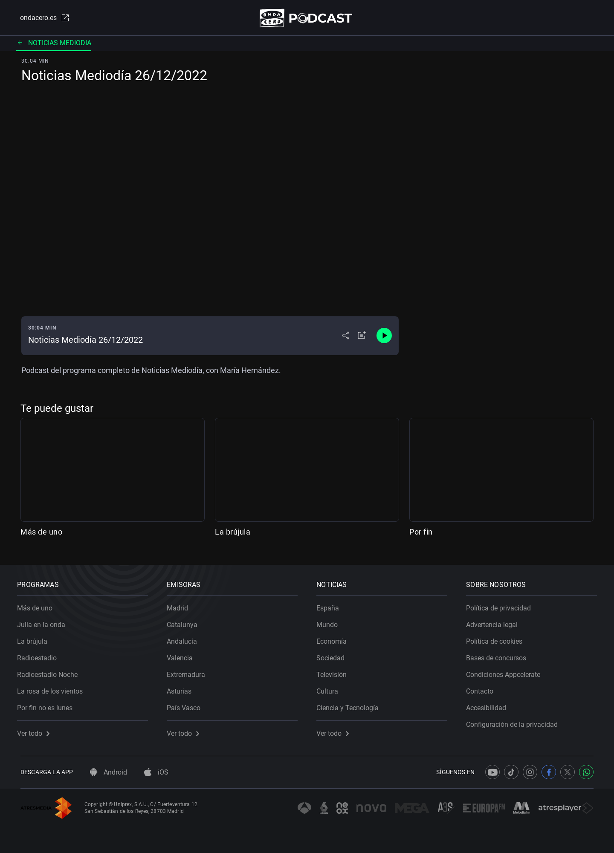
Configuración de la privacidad (515, 721)
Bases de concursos (499, 655)
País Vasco (187, 705)
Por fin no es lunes (48, 705)
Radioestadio (40, 655)
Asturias (182, 688)
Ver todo (36, 730)
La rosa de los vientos (53, 688)
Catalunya (185, 622)
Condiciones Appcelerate (506, 672)
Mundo (330, 622)
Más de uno (41, 533)
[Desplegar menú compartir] (345, 337)
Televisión (335, 672)
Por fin (421, 533)
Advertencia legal (495, 622)
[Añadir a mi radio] (362, 337)
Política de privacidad (501, 605)
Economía (335, 638)
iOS (156, 772)
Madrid (180, 605)
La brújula (232, 533)
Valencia (183, 655)
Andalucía (185, 638)
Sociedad (334, 655)
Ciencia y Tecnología (351, 705)
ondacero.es (41, 19)
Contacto (483, 688)
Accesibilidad (489, 705)
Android (108, 772)
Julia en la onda (44, 622)
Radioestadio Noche (50, 672)
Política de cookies (497, 638)
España (331, 605)
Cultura (331, 688)
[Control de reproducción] (384, 337)
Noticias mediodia (53, 44)
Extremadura (189, 672)
